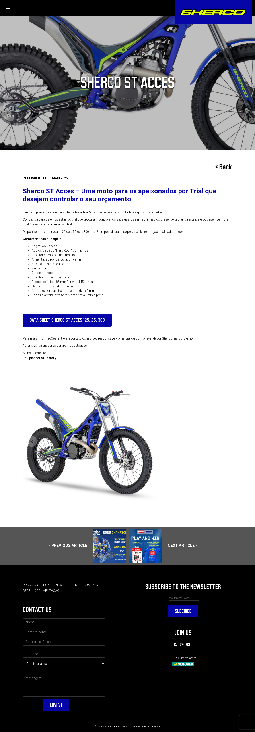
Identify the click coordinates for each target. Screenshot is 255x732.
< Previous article (87, 546)
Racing (74, 585)
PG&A (47, 585)
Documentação (46, 590)
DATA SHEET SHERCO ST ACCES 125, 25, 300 (67, 320)
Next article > (163, 546)
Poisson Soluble (131, 726)
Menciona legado (151, 726)
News (60, 585)
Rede (26, 590)
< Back (223, 167)
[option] (127, 442)
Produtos (31, 585)
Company (91, 585)
